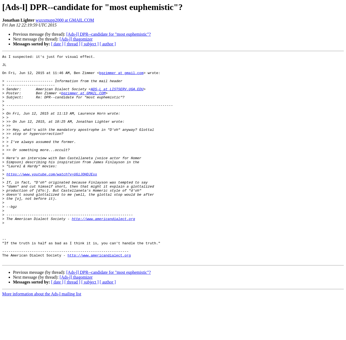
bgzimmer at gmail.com (121, 76)
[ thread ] (72, 44)
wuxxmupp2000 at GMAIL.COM (65, 20)
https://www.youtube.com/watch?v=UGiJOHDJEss (51, 198)
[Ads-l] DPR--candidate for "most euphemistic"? (108, 34)
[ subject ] (90, 44)
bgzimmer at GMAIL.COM (83, 101)
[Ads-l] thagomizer (75, 39)
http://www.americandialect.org (103, 251)
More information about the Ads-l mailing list (41, 335)
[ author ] (108, 44)
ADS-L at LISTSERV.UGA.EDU (117, 96)
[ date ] (57, 44)
